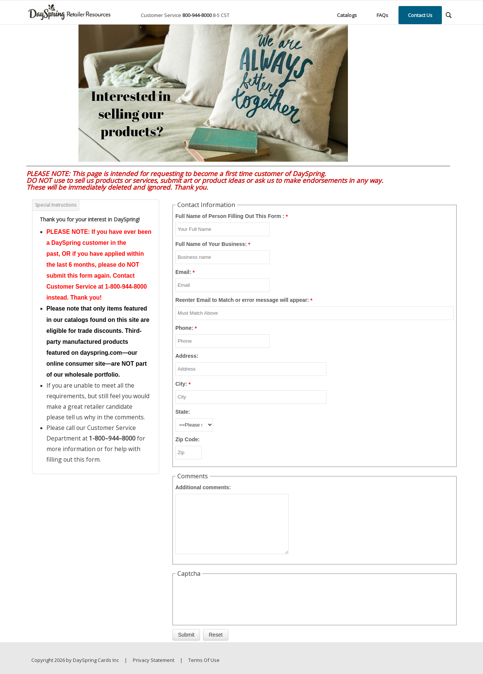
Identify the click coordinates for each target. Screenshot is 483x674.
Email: (183, 272)
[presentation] (232, 595)
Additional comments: (203, 487)
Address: (186, 356)
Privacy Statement (153, 660)
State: (182, 411)
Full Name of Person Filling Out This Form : (230, 216)
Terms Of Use (204, 660)
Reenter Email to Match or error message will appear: (242, 300)
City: (181, 383)
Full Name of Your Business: (211, 244)
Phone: (184, 328)
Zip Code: (187, 439)
